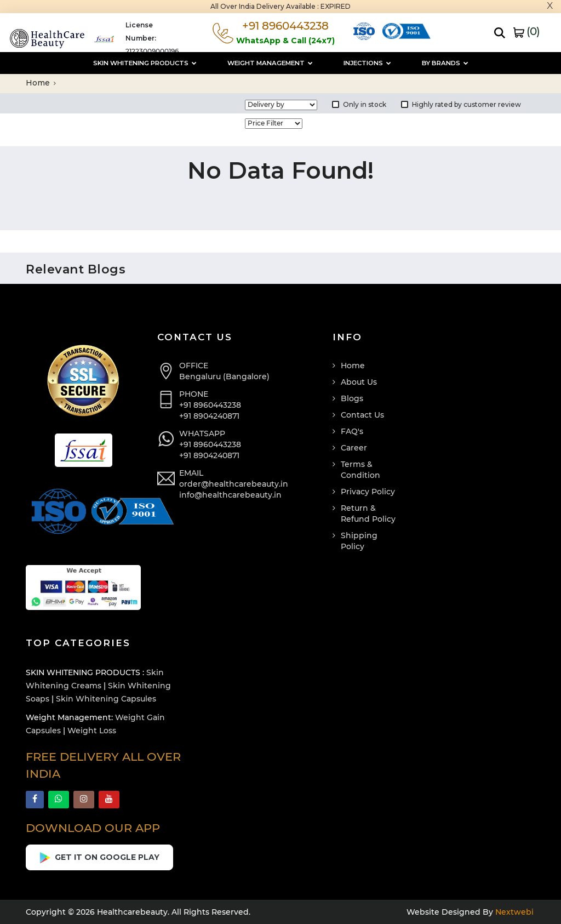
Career (354, 448)
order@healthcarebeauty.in (233, 484)
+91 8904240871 (209, 416)
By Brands (445, 63)
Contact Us (362, 415)
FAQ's (352, 431)
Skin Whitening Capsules (106, 699)
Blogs (352, 398)
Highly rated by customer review (461, 104)
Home (41, 83)
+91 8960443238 (210, 405)
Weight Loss (91, 730)
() (526, 31)
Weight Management (270, 63)
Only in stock (359, 104)
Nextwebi (513, 912)
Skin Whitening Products (145, 63)
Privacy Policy (368, 492)
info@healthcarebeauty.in (230, 495)
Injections (367, 63)
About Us (359, 382)
